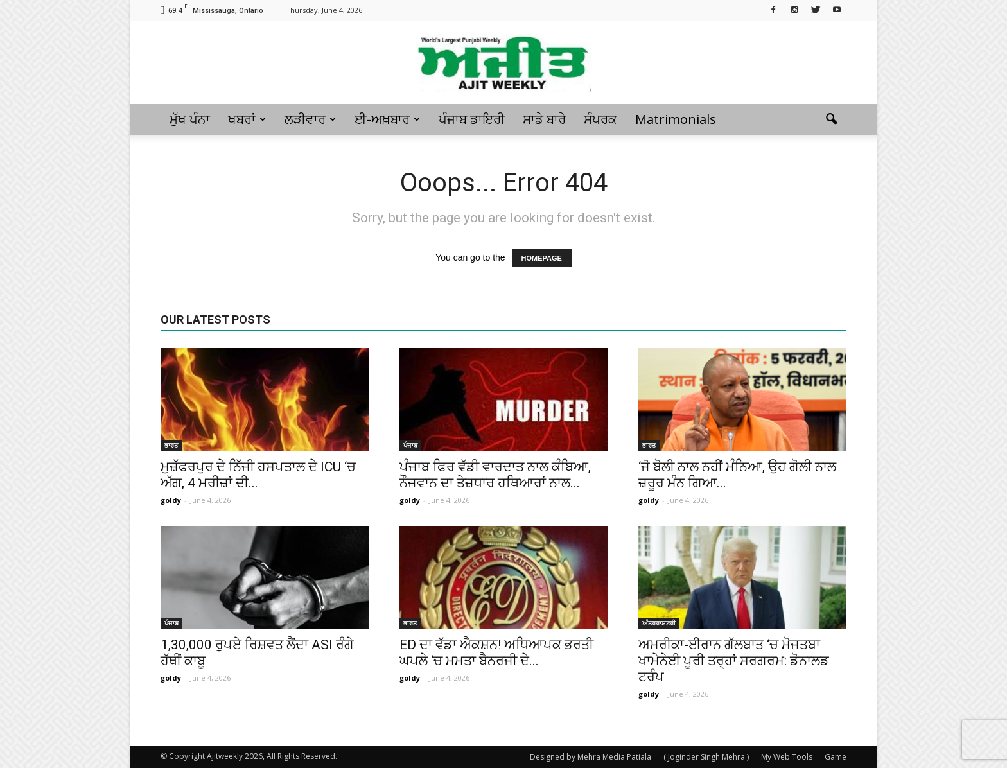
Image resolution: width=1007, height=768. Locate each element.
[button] (831, 119)
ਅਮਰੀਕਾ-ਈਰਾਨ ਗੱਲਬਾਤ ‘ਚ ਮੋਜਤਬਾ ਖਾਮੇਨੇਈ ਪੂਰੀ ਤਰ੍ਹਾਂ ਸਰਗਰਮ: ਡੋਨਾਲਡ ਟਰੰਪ (733, 661)
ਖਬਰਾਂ (247, 119)
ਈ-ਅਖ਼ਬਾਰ (387, 119)
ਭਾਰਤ (171, 445)
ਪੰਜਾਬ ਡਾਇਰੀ (472, 119)
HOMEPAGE (541, 258)
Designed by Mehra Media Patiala (590, 756)
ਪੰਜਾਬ (410, 445)
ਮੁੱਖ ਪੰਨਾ (190, 119)
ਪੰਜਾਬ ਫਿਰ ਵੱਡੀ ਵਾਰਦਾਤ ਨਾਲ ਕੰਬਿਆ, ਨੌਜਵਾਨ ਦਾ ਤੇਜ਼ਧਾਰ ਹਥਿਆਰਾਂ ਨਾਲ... (495, 475)
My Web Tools (786, 756)
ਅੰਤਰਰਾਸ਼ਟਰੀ (659, 622)
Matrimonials (675, 119)
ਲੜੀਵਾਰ (310, 119)
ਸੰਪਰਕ (600, 119)
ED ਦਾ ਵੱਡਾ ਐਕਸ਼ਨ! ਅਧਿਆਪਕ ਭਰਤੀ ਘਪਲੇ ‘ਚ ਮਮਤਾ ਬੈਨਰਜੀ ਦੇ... (496, 652)
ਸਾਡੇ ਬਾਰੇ (544, 119)
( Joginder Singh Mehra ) (706, 756)
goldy (171, 500)
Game (835, 756)
